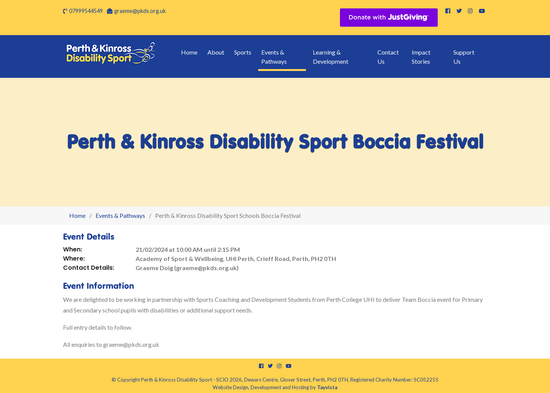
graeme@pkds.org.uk (140, 11)
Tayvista (327, 387)
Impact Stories (421, 56)
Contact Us (388, 56)
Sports (242, 52)
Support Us (463, 56)
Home (189, 52)
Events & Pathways (274, 56)
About (215, 52)
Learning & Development (330, 56)
